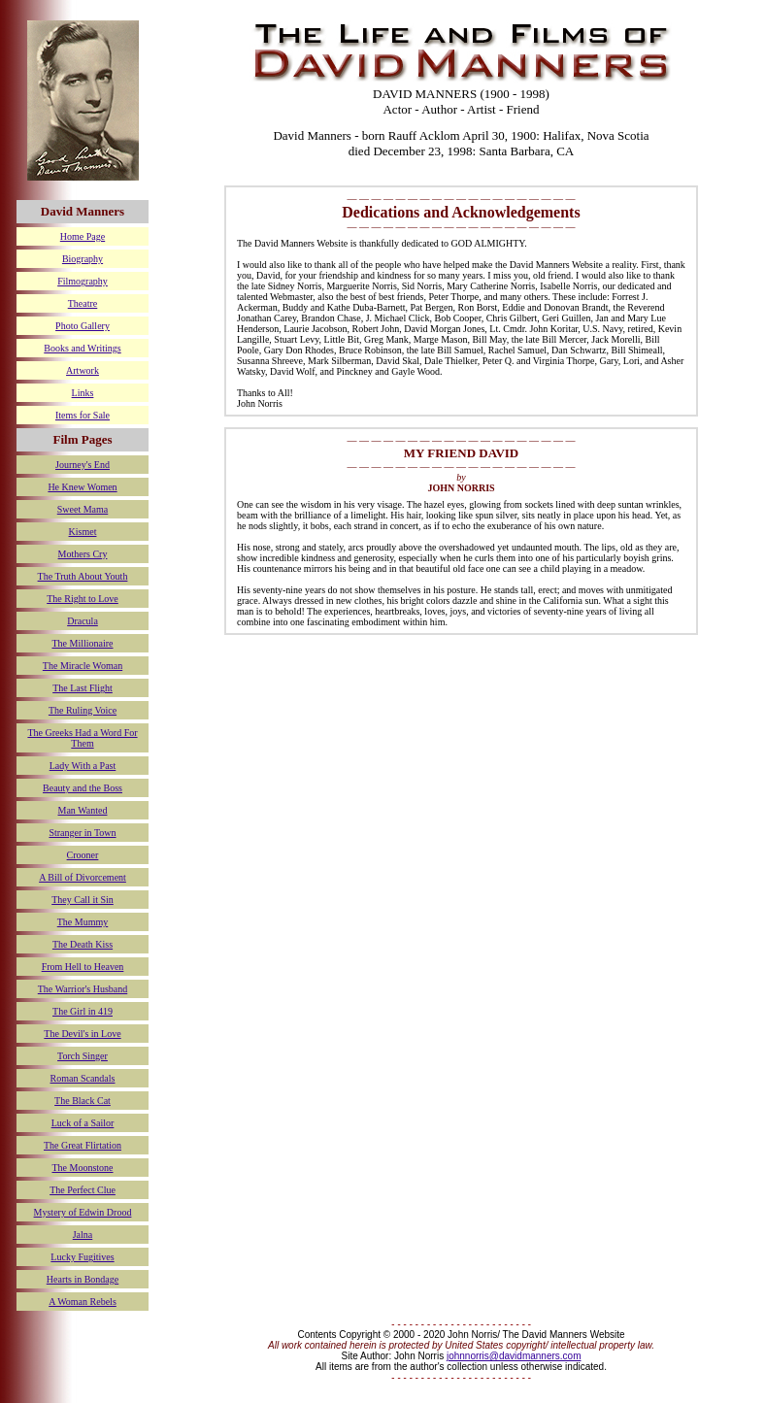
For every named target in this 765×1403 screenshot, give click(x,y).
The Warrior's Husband (82, 989)
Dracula (82, 621)
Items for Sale (82, 415)
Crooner (83, 855)
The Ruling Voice (82, 710)
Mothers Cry (83, 554)
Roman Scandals (83, 1078)
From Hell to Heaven (83, 966)
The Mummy (83, 922)
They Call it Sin (82, 899)
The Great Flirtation (82, 1145)
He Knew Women (82, 487)
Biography (82, 258)
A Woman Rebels (82, 1301)
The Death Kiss (82, 944)
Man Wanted (83, 810)
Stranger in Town (82, 832)
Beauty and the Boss (82, 788)
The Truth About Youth (83, 576)
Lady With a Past (83, 765)
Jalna (83, 1234)
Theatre (83, 303)
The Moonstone (82, 1167)
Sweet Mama (83, 509)
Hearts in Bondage (82, 1279)
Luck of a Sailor (83, 1123)
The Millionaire (82, 643)
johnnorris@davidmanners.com (514, 1356)
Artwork (82, 370)
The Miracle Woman (82, 665)
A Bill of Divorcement (82, 877)
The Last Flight (82, 688)
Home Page (82, 236)
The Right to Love (82, 598)
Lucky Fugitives (82, 1257)
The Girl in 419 (82, 1011)
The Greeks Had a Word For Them (82, 738)
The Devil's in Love (82, 1033)
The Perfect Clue (83, 1190)
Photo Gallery (82, 325)
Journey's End (82, 464)
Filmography (82, 281)
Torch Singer (82, 1056)
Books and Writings (82, 348)
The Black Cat (82, 1100)
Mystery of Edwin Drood (83, 1212)
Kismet (83, 531)
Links (83, 392)
